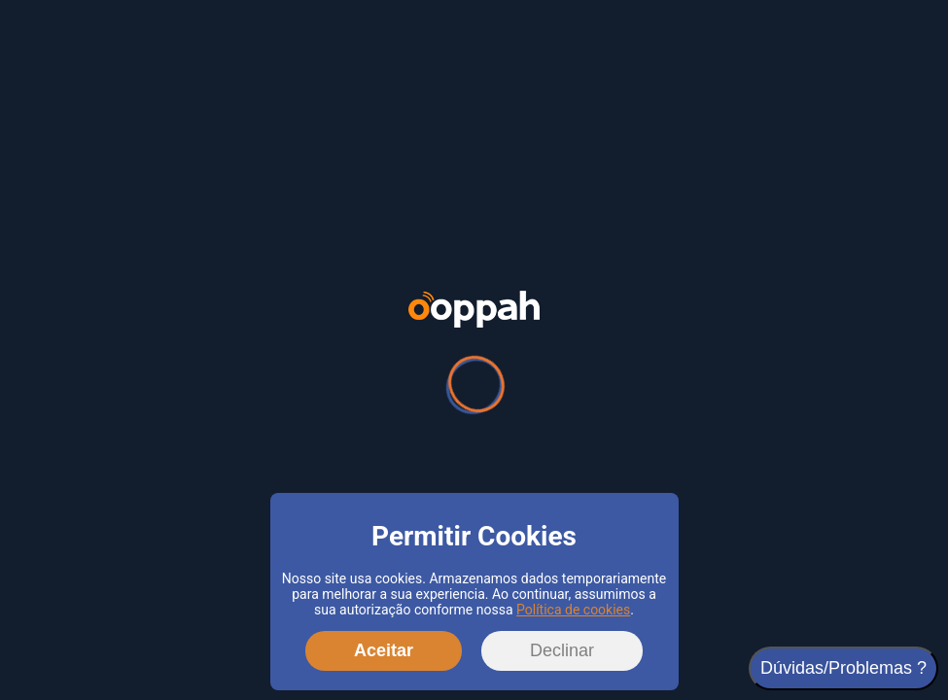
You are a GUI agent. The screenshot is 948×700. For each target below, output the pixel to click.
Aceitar (383, 650)
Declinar (562, 650)
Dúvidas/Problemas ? (843, 668)
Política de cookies (573, 609)
